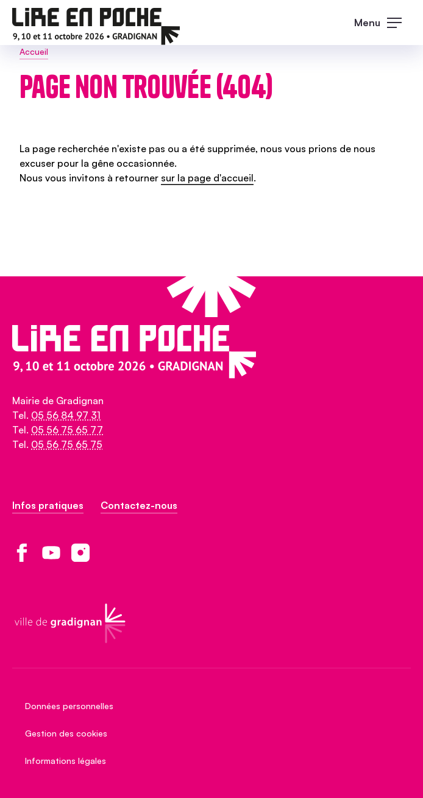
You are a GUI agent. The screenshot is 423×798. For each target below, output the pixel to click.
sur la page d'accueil (207, 178)
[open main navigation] (382, 22)
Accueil (34, 51)
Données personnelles (69, 706)
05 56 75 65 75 (66, 444)
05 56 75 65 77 (67, 430)
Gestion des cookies (66, 733)
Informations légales (65, 760)
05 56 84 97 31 (66, 415)
